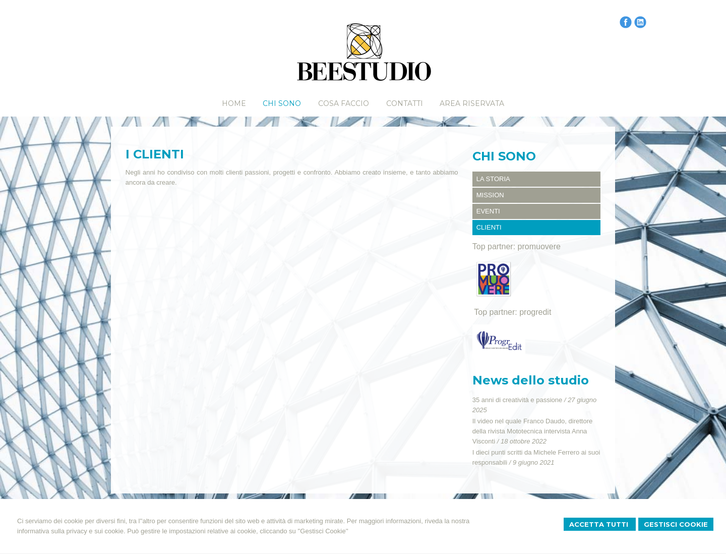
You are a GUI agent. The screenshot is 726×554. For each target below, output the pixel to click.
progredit (535, 312)
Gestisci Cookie (676, 524)
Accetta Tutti (599, 524)
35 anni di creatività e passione (517, 400)
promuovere (539, 246)
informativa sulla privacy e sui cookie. (71, 531)
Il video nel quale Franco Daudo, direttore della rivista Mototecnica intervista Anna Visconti (532, 431)
